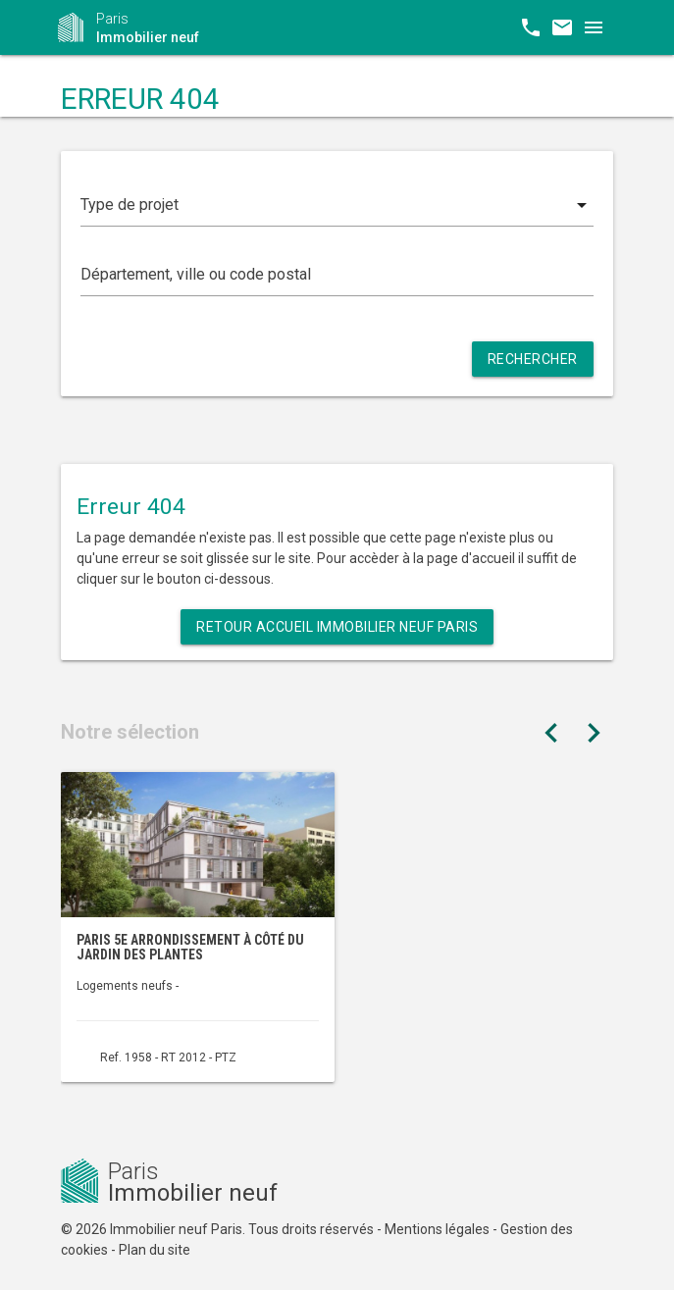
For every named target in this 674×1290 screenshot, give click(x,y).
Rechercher (533, 359)
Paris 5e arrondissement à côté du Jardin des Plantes (190, 947)
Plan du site (154, 1250)
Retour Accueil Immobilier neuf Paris (337, 627)
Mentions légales (437, 1229)
